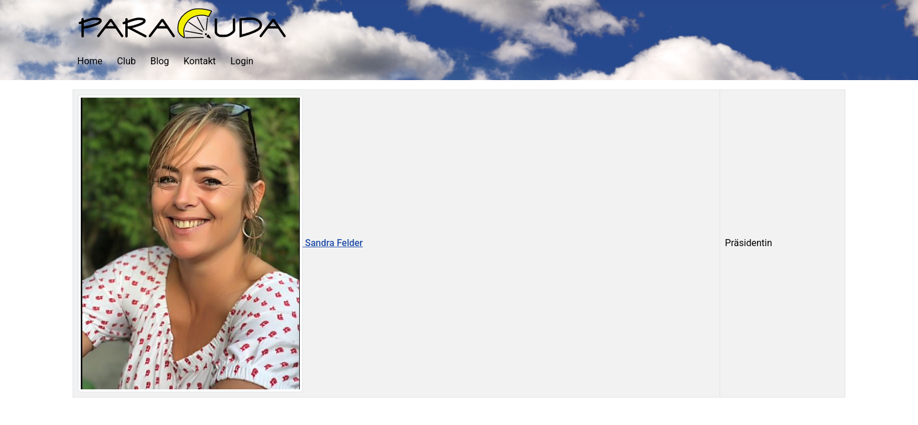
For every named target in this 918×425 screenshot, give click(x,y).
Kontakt (200, 61)
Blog (159, 61)
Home (89, 61)
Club (126, 61)
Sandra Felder (220, 242)
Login (241, 61)
